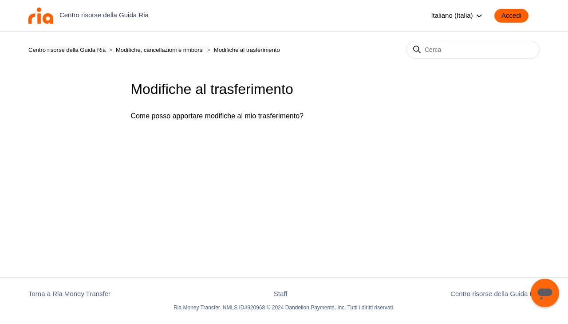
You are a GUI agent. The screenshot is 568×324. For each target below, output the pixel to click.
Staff (281, 293)
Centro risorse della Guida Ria (67, 50)
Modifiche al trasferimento (247, 50)
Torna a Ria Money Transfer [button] (69, 293)
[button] (516, 16)
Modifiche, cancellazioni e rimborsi (160, 50)
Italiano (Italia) (457, 16)
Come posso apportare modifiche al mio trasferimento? (217, 116)
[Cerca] (473, 50)
